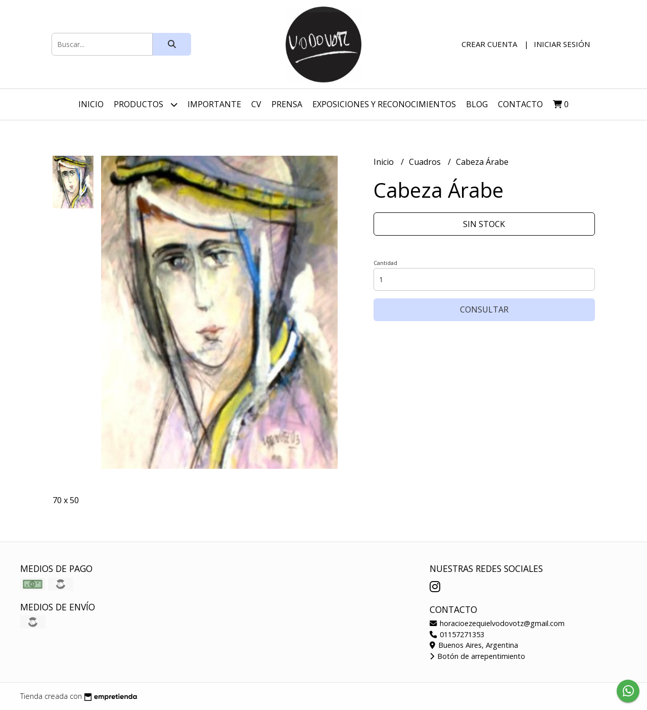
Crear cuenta (489, 44)
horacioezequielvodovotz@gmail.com (497, 623)
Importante (214, 104)
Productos (145, 104)
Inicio (91, 104)
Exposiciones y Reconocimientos (384, 104)
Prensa (286, 104)
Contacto (520, 104)
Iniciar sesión (562, 44)
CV (256, 104)
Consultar (484, 309)
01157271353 (457, 634)
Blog (477, 104)
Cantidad (385, 263)
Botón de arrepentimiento (477, 656)
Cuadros (426, 161)
